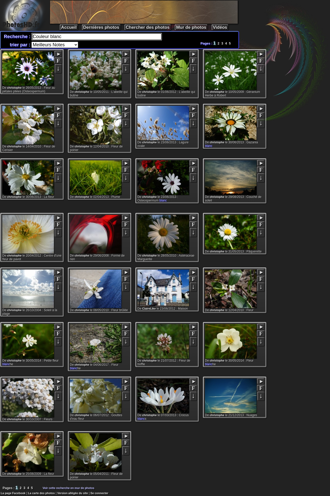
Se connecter (99, 493)
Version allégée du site (72, 493)
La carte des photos (41, 493)
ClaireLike (149, 308)
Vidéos (220, 27)
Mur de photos (191, 27)
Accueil (69, 27)
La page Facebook (13, 493)
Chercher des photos (148, 27)
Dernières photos (101, 27)
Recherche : (18, 36)
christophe (14, 87)
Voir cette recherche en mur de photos (68, 488)
